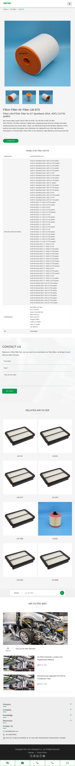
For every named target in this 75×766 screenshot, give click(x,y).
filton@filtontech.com (12, 731)
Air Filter (13, 9)
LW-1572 (20, 497)
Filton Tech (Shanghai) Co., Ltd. (34, 749)
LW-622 (55, 456)
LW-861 (55, 539)
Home (5, 9)
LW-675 (21, 9)
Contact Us (11, 141)
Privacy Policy (42, 752)
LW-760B (20, 539)
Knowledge (8, 715)
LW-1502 (20, 580)
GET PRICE (9, 391)
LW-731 (20, 456)
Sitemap (31, 752)
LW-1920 (55, 497)
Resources (7, 721)
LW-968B (55, 580)
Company (7, 710)
